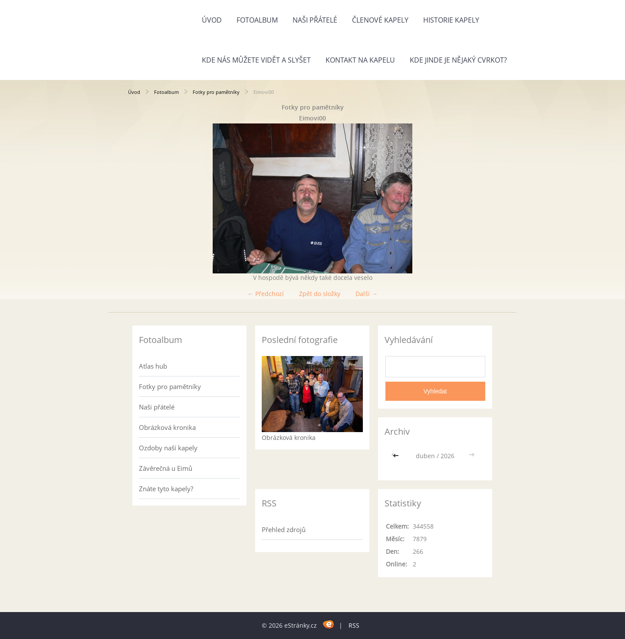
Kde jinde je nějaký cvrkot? (458, 60)
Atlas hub (153, 366)
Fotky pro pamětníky (216, 92)
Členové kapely (380, 20)
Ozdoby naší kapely (168, 447)
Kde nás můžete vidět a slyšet (256, 60)
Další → (366, 294)
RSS (354, 625)
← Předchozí (265, 294)
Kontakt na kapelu (360, 60)
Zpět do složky (319, 294)
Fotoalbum (257, 20)
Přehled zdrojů (284, 529)
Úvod (212, 20)
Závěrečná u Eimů (165, 468)
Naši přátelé (315, 20)
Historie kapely (451, 20)
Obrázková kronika (167, 427)
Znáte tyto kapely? (166, 488)
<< (396, 456)
